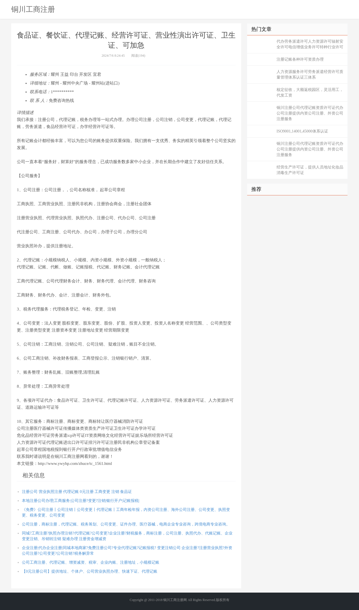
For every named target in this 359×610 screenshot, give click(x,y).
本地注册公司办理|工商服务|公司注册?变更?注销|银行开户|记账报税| (80, 501)
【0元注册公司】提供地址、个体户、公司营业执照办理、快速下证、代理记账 (89, 571)
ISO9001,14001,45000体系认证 (302, 131)
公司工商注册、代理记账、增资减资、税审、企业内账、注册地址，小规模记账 (90, 562)
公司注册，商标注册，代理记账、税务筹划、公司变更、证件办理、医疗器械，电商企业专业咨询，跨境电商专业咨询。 (126, 524)
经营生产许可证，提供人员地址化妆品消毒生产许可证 (310, 170)
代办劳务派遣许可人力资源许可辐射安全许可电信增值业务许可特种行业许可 (310, 44)
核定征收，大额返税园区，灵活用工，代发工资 (310, 92)
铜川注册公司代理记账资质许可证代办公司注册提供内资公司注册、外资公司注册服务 (310, 113)
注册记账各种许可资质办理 (300, 59)
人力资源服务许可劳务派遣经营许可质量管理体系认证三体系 (310, 74)
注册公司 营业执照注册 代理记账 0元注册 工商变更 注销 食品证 (77, 492)
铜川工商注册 (33, 9)
